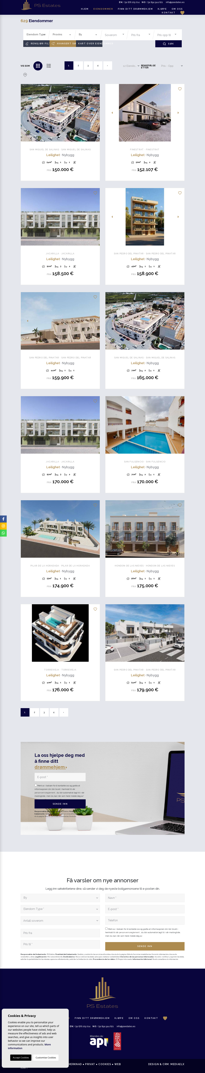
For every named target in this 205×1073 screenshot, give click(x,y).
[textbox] (36, 34)
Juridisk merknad (68, 1064)
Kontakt (168, 12)
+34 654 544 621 (152, 2)
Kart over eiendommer (90, 43)
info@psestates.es (175, 2)
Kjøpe (162, 9)
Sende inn (60, 804)
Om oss (177, 9)
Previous (25, 112)
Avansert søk (64, 43)
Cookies (104, 1064)
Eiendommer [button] (103, 9)
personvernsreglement (45, 793)
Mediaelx (177, 1064)
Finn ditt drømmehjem (135, 9)
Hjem (84, 9)
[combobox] (36, 34)
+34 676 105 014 (129, 2)
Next (95, 112)
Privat (90, 1064)
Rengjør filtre (38, 43)
